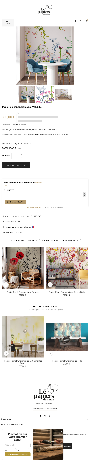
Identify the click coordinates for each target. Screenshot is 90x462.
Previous (16, 94)
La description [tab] (34, 208)
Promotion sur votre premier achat (17, 437)
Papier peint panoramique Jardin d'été (67, 292)
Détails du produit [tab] (54, 208)
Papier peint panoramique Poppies (23, 292)
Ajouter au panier (16, 165)
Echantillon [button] (15, 202)
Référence (6, 125)
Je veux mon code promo (18, 454)
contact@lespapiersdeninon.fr (45, 409)
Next (74, 94)
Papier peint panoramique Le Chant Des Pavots (23, 362)
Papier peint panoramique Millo (67, 361)
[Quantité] (15, 156)
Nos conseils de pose (12, 232)
